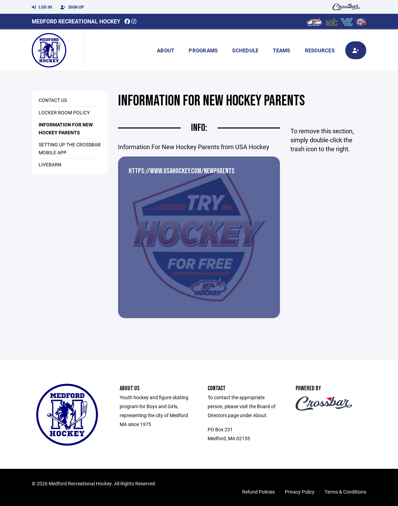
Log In (42, 7)
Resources (320, 50)
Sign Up (72, 7)
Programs (203, 50)
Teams (281, 50)
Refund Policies (258, 491)
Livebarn (50, 164)
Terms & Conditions (345, 491)
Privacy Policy (300, 491)
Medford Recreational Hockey (76, 21)
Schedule (245, 50)
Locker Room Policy (64, 112)
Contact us (53, 100)
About (165, 50)
